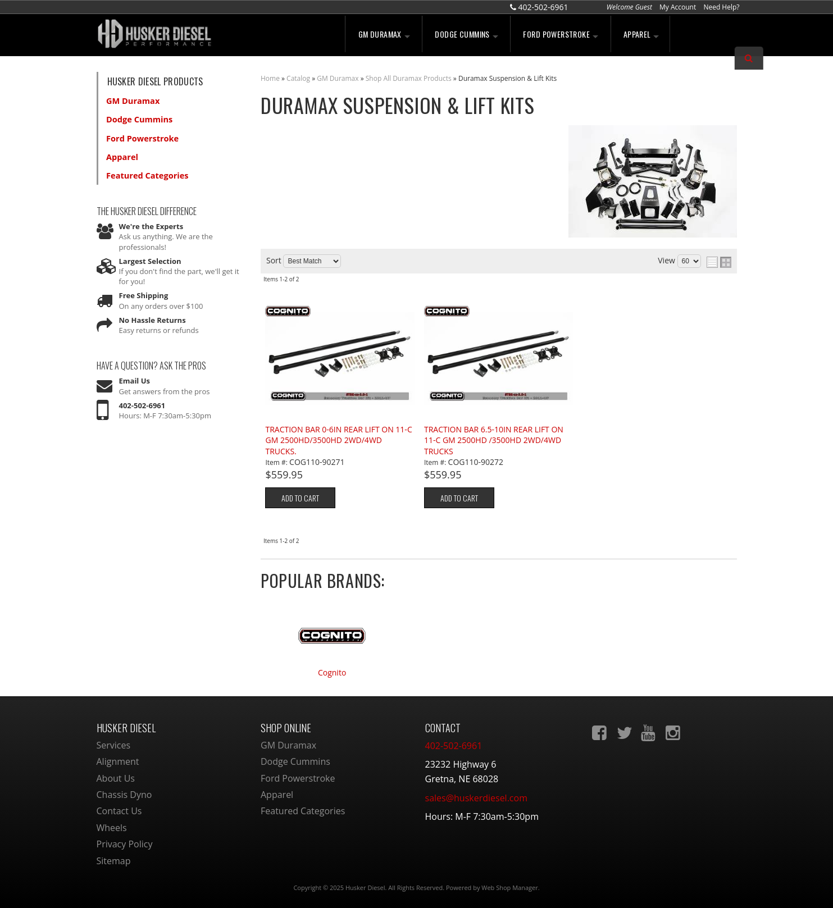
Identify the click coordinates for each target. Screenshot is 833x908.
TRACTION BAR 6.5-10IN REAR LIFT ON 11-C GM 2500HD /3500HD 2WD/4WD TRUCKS (493, 440)
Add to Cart (300, 498)
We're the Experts (151, 220)
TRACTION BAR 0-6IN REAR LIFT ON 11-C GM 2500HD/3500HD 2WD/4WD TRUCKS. (338, 440)
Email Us (135, 374)
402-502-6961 (142, 398)
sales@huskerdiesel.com (476, 798)
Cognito (332, 673)
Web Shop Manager (509, 887)
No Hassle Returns (152, 313)
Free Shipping (144, 289)
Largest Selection (150, 254)
